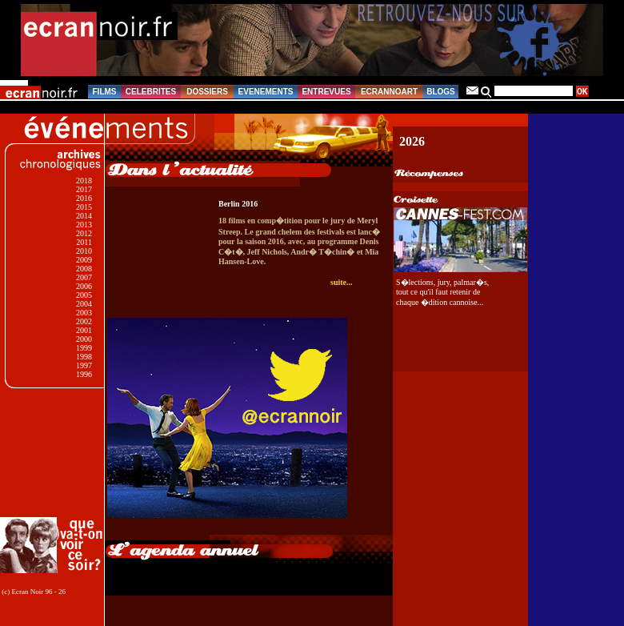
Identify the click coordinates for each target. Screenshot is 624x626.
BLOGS (440, 91)
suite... (341, 282)
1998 (84, 356)
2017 (84, 189)
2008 (84, 268)
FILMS (105, 91)
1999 (84, 347)
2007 (84, 277)
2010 (84, 251)
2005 (84, 295)
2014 (84, 215)
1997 (84, 365)
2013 (84, 224)
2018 (84, 180)
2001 (84, 330)
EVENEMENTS (266, 91)
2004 (84, 303)
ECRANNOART (389, 91)
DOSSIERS (207, 91)
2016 (84, 198)
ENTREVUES (326, 91)
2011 (84, 242)
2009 (84, 259)
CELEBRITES (151, 91)
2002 (84, 321)
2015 (84, 207)
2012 (84, 233)
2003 (84, 312)
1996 (84, 374)
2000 (84, 339)
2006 (84, 286)
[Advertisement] (54, 453)
